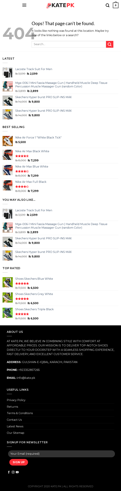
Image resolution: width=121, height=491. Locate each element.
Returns (12, 406)
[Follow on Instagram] (13, 472)
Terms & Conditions (20, 413)
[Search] (107, 5)
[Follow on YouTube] (17, 472)
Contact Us (14, 419)
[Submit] (109, 44)
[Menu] (24, 5)
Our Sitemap (15, 432)
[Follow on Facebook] (8, 472)
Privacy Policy (16, 400)
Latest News (15, 426)
